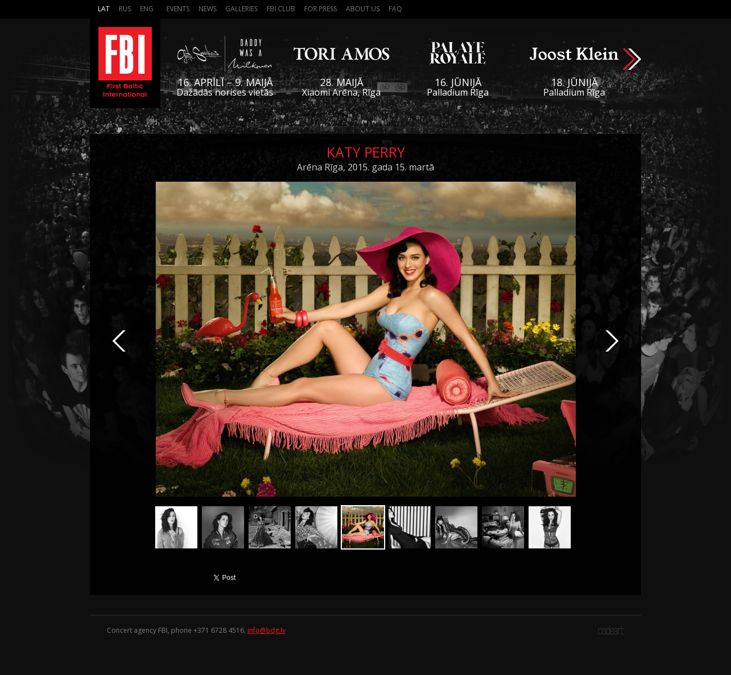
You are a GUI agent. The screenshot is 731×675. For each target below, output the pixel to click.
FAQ (395, 9)
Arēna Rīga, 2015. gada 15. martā (365, 167)
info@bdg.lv (266, 630)
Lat (104, 9)
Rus (125, 9)
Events (177, 9)
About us (363, 9)
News (207, 9)
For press (320, 9)
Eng (147, 9)
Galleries (241, 9)
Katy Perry (366, 151)
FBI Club (281, 9)
